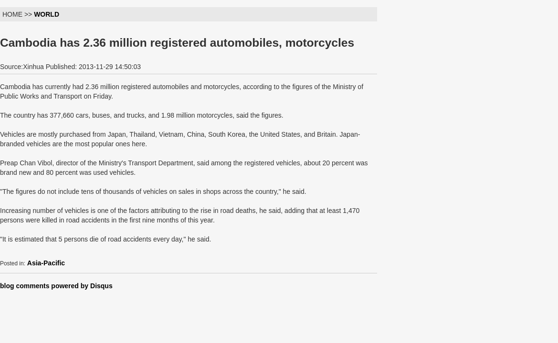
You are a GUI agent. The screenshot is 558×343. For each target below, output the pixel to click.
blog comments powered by (56, 286)
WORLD (46, 14)
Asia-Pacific (46, 263)
